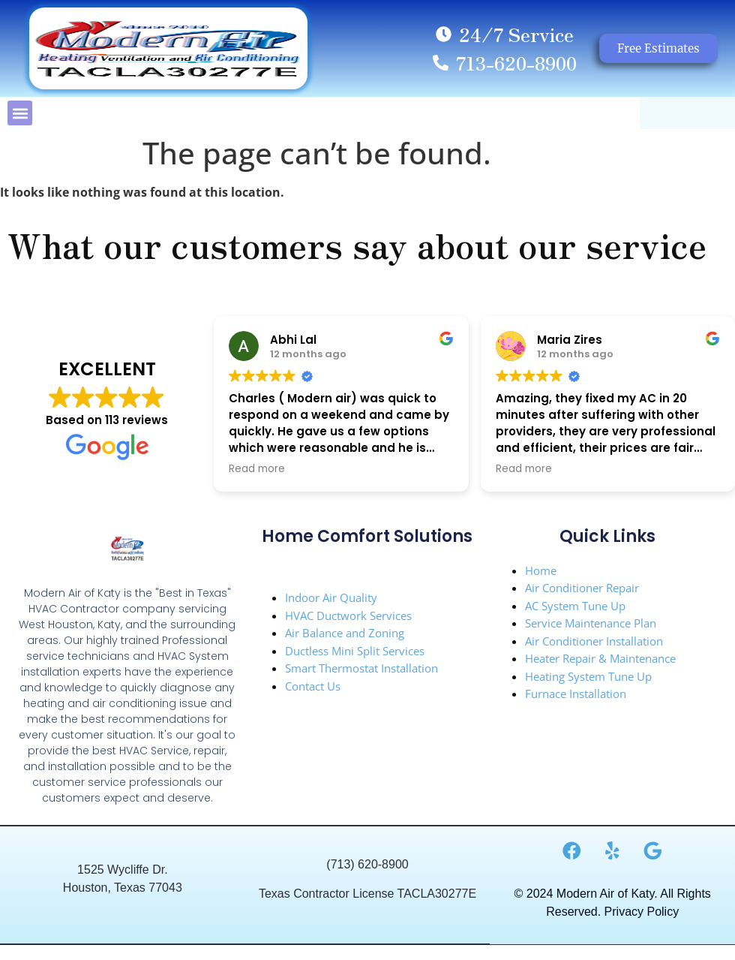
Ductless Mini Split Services (354, 650)
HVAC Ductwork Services (348, 615)
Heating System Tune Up (588, 676)
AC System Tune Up (575, 605)
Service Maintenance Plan (590, 622)
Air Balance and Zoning (344, 632)
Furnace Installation (575, 693)
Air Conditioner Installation (594, 641)
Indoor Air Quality (331, 597)
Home (540, 570)
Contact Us (312, 686)
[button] (20, 113)
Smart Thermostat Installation (361, 668)
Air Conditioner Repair (582, 587)
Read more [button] (257, 469)
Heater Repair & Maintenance (600, 658)
